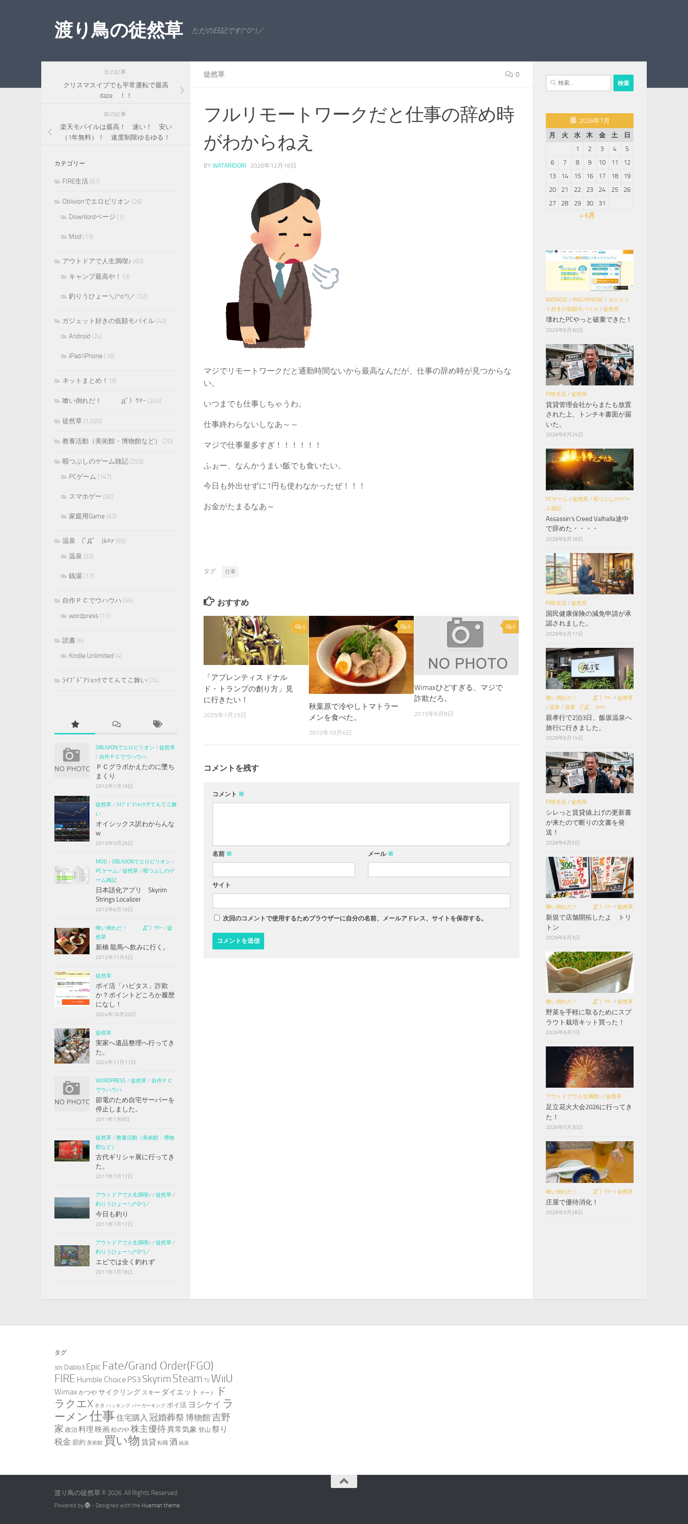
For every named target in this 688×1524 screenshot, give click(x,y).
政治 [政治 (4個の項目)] (71, 1430)
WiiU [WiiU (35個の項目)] (222, 1378)
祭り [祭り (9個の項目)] (220, 1429)
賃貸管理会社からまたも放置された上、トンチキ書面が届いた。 (588, 414)
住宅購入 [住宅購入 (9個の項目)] (132, 1418)
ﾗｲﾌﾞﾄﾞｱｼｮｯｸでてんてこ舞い (104, 680)
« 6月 (587, 215)
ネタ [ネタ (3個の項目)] (99, 1405)
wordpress (83, 616)
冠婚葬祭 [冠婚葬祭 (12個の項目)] (166, 1418)
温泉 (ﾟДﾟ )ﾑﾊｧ (88, 541)
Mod (75, 237)
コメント (228, 794)
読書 (68, 640)
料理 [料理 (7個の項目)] (86, 1429)
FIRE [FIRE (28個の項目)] (64, 1378)
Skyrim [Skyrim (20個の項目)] (156, 1379)
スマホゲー (85, 496)
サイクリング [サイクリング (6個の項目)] (119, 1392)
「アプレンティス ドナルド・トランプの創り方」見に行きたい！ (248, 688)
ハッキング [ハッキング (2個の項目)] (118, 1406)
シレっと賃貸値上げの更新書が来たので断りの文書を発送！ (588, 822)
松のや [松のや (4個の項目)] (120, 1430)
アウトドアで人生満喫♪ (97, 261)
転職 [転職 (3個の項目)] (163, 1442)
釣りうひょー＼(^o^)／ (102, 296)
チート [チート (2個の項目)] (207, 1393)
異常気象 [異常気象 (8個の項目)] (182, 1429)
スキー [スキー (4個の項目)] (151, 1392)
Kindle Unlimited (91, 656)
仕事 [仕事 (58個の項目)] (102, 1416)
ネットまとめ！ (85, 381)
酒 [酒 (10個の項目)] (173, 1442)
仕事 (230, 571)
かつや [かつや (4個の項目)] (88, 1392)
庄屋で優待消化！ (572, 1202)
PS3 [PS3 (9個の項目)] (134, 1379)
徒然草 (214, 74)
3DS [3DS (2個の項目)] (58, 1368)
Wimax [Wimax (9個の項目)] (65, 1392)
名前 (222, 854)
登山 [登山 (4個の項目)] (204, 1430)
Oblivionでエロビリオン (96, 201)
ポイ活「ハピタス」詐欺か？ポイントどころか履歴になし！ (135, 995)
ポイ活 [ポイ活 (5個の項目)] (176, 1405)
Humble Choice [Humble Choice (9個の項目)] (101, 1379)
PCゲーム (82, 477)
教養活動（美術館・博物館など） (111, 441)
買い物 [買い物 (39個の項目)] (122, 1441)
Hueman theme (161, 1505)
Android (79, 336)
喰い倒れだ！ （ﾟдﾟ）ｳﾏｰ (104, 401)
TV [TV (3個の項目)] (207, 1380)
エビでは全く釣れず (125, 1262)
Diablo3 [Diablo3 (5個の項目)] (74, 1367)
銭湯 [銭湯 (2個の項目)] (184, 1443)
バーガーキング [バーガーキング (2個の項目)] (148, 1406)
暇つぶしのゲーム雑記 (95, 461)
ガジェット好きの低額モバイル (108, 321)
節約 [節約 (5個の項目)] (79, 1442)
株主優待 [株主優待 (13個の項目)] (148, 1428)
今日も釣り (112, 1214)
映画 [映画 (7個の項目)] (102, 1429)
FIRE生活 (75, 181)
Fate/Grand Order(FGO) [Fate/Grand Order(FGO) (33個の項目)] (158, 1366)
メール (381, 854)
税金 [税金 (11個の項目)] (62, 1442)
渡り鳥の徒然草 (118, 30)
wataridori (229, 165)
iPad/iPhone (86, 356)
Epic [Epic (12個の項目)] (93, 1367)
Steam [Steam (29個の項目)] (187, 1378)
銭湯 (75, 576)
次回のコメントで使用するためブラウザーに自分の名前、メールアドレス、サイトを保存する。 (355, 918)
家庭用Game (87, 516)
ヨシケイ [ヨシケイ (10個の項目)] (204, 1404)
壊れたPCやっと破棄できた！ (589, 319)
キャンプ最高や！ (95, 276)
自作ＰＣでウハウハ (92, 600)
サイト (221, 885)
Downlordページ (92, 217)
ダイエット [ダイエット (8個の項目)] (180, 1391)
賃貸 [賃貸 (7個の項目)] (148, 1442)
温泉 (75, 556)
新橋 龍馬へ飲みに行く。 (132, 947)
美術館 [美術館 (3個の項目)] (95, 1442)
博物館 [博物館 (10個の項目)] (198, 1418)
